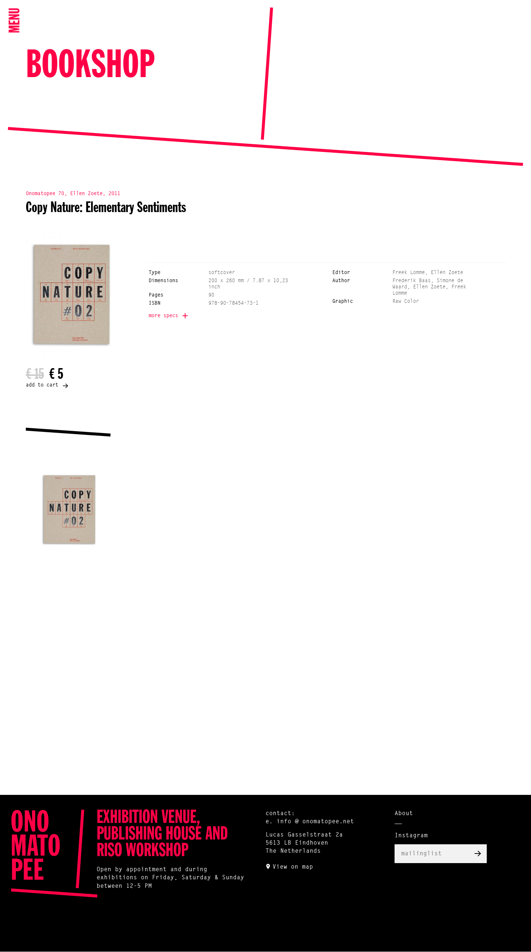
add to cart (42, 385)
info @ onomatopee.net (315, 822)
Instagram (411, 836)
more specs (163, 316)
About (404, 814)
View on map (293, 867)
